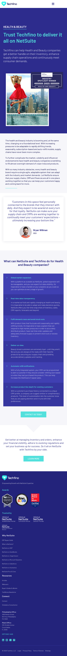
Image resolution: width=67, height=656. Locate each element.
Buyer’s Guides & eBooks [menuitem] (9, 588)
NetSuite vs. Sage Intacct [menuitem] (10, 556)
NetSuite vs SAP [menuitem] (7, 548)
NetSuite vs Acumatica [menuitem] (9, 567)
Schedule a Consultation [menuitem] (9, 605)
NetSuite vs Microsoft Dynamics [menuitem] (12, 560)
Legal (19, 651)
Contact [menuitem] (4, 601)
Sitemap (48, 651)
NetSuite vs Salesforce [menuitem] (9, 564)
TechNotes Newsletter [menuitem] (9, 592)
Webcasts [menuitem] (5, 584)
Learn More (33, 458)
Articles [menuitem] (4, 580)
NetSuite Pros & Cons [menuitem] (9, 571)
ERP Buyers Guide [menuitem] (7, 540)
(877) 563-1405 (7, 634)
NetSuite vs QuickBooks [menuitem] (9, 552)
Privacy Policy (27, 651)
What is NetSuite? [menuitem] (7, 544)
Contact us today (33, 414)
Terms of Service (38, 651)
